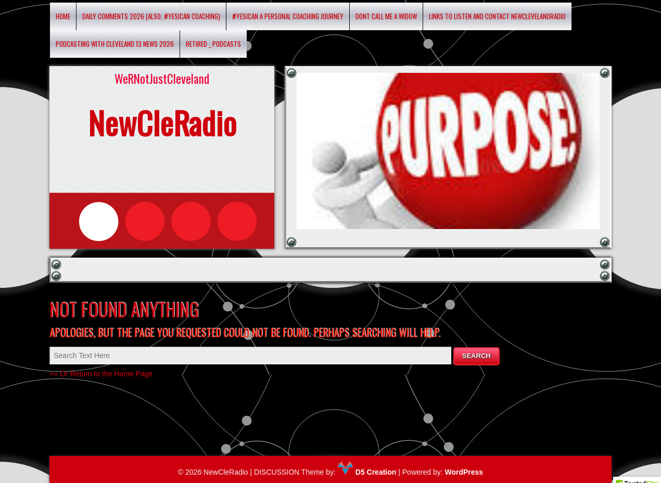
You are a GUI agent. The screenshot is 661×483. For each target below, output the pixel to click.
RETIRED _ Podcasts (213, 44)
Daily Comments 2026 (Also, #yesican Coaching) (151, 16)
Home (63, 16)
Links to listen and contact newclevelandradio (497, 16)
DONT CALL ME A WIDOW (386, 16)
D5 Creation (367, 472)
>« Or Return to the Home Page (100, 374)
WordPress (463, 472)
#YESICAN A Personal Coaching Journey (288, 16)
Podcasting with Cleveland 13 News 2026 (115, 44)
